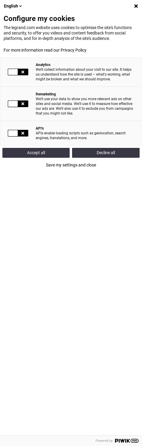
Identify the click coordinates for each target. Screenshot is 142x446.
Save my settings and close (71, 165)
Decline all (106, 152)
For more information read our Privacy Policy (45, 50)
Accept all (36, 152)
